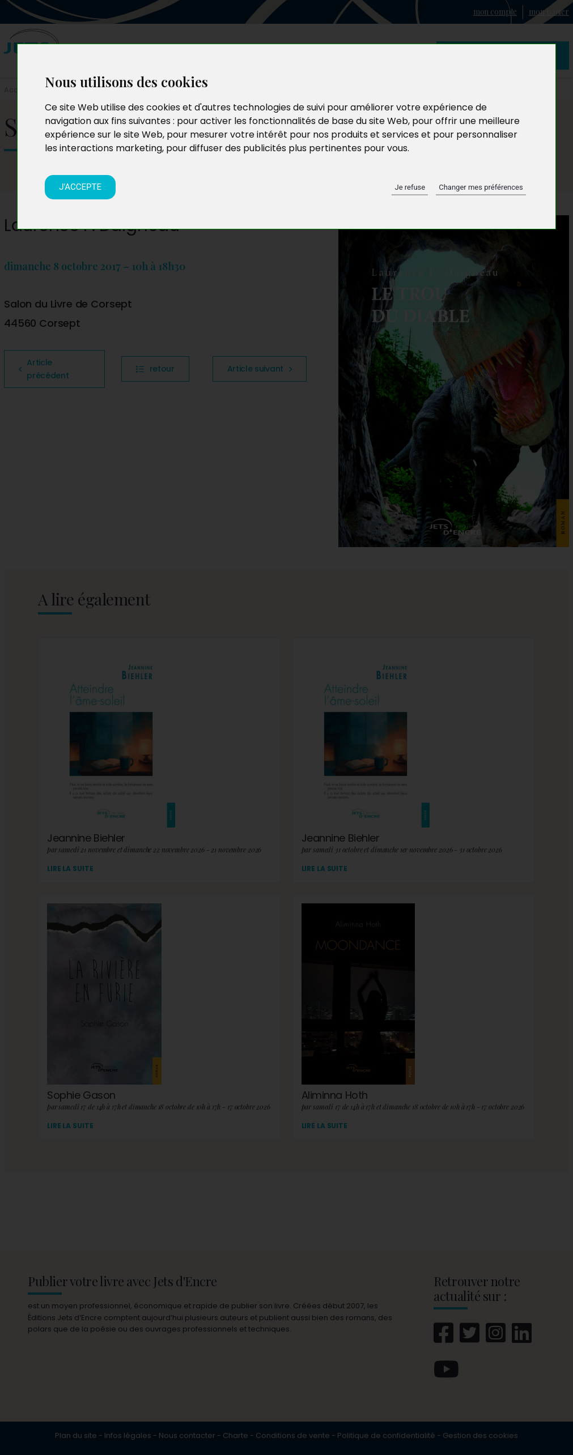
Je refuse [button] (409, 187)
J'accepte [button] (80, 187)
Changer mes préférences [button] (481, 187)
